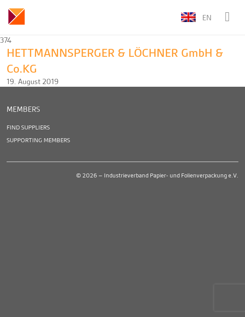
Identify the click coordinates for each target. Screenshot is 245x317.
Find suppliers (28, 127)
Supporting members (38, 140)
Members (23, 109)
